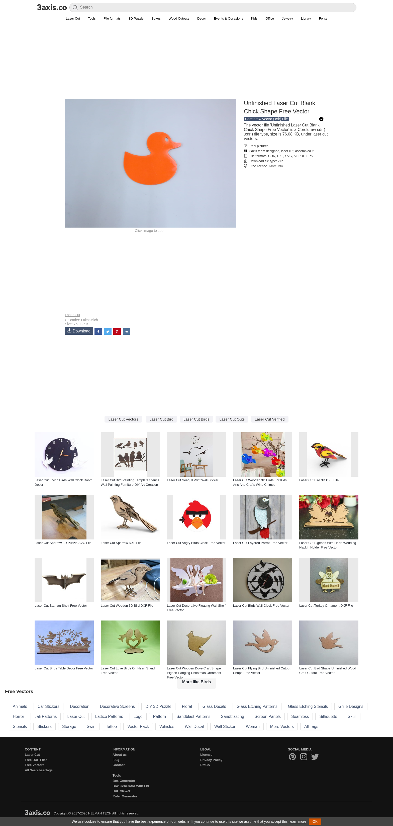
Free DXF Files (36, 760)
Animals (20, 706)
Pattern (159, 716)
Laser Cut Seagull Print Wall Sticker (192, 480)
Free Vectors (34, 765)
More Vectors (282, 726)
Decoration (79, 706)
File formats (112, 18)
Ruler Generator (125, 796)
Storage (69, 726)
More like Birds (196, 682)
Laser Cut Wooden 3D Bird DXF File (127, 605)
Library (306, 18)
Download (78, 330)
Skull (352, 716)
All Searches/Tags (39, 770)
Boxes (156, 18)
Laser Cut (73, 18)
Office (269, 18)
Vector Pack (138, 726)
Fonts (323, 18)
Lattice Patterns (109, 716)
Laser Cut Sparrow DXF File (121, 543)
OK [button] (315, 821)
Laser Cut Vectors (123, 419)
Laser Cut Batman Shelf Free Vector (61, 605)
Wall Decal (194, 726)
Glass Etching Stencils (308, 706)
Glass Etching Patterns (257, 706)
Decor (201, 18)
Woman (253, 726)
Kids (254, 18)
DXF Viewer (121, 791)
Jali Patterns (46, 716)
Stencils (20, 726)
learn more (297, 821)
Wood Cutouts (179, 18)
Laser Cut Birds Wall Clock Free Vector (261, 605)
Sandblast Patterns (193, 716)
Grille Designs (350, 706)
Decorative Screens (117, 706)
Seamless (300, 716)
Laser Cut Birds (196, 419)
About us (120, 754)
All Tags (311, 726)
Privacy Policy (211, 760)
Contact (119, 765)
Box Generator (124, 781)
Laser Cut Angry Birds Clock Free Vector (196, 543)
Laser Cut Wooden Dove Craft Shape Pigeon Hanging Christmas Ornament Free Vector (194, 672)
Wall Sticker (224, 726)
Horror (18, 716)
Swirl (91, 726)
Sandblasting (232, 716)
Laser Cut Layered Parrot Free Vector (260, 543)
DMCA (205, 765)
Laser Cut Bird (161, 419)
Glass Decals (214, 706)
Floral (187, 706)
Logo (138, 716)
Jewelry (287, 18)
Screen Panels (268, 716)
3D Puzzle (136, 18)
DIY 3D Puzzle (158, 706)
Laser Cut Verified (269, 419)
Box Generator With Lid (131, 786)
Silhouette (328, 716)
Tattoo (111, 726)
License (206, 754)
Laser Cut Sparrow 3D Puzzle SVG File (63, 543)
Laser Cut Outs (232, 419)
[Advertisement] (196, 63)
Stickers (44, 726)
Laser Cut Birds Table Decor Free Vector (64, 668)
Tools (91, 18)
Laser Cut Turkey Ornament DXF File (326, 605)
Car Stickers (48, 706)
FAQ (116, 760)
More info (276, 166)
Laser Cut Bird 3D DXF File (319, 480)
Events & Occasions (228, 18)
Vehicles (166, 726)
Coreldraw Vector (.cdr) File (266, 119)
